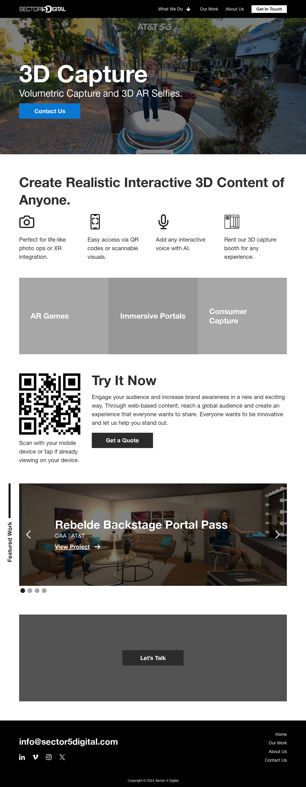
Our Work (278, 742)
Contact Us (276, 760)
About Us (278, 751)
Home (281, 734)
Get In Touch (269, 8)
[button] (175, 9)
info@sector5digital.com (68, 741)
